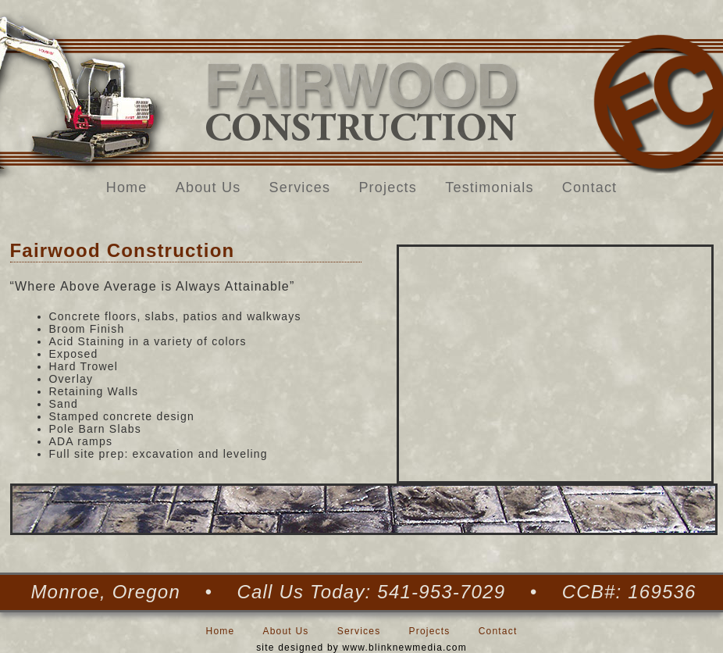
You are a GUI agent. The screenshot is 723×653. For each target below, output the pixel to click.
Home (127, 187)
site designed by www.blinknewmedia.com (361, 647)
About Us (208, 187)
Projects (387, 187)
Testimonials (489, 187)
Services (300, 187)
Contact (589, 187)
